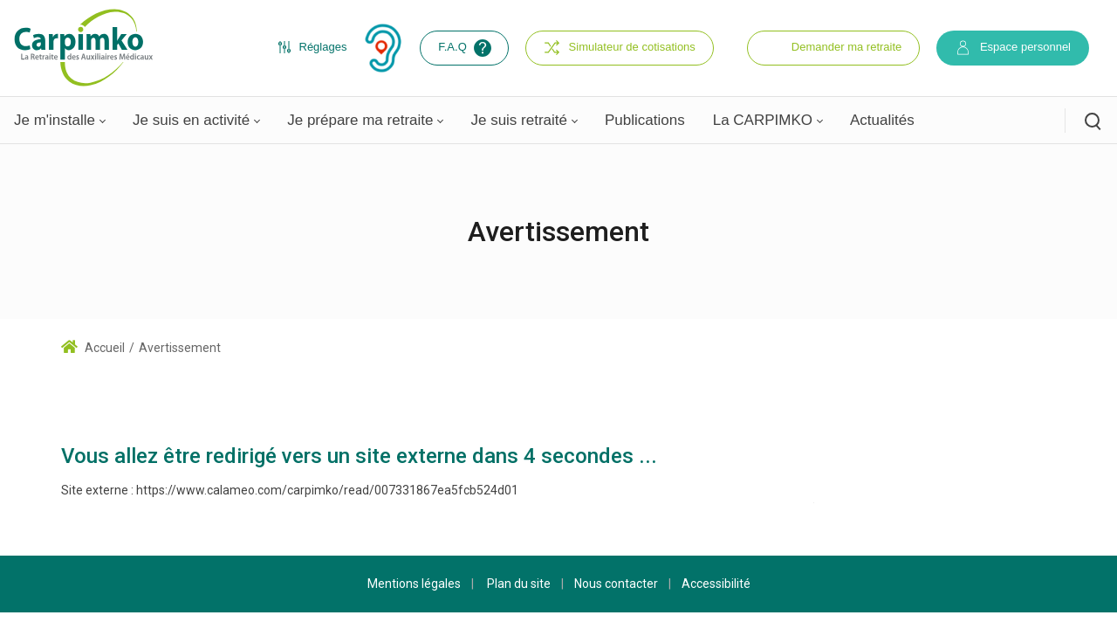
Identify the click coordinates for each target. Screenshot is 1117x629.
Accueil (93, 348)
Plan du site (519, 584)
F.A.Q (466, 48)
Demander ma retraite (846, 46)
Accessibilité (716, 584)
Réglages (312, 47)
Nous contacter (616, 584)
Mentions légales (414, 584)
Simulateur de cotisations (620, 47)
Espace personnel (1013, 47)
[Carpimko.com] (83, 47)
